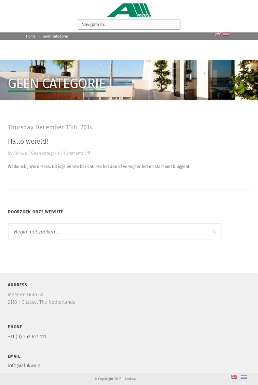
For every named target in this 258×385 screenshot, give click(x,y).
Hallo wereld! (28, 141)
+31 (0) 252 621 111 (27, 337)
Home (31, 36)
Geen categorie (55, 36)
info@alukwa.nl (25, 366)
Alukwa (20, 153)
